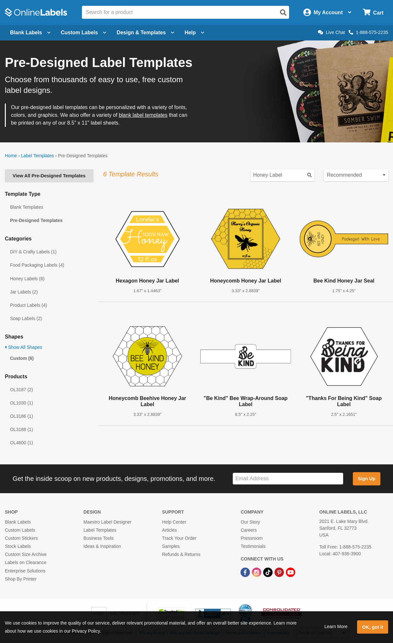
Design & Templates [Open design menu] (145, 32)
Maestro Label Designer (108, 522)
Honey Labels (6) (27, 278)
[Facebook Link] (246, 571)
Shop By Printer (21, 579)
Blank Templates (26, 207)
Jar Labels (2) (24, 291)
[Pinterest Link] (280, 571)
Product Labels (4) (28, 305)
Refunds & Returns (181, 554)
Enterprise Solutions (25, 570)
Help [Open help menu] (194, 32)
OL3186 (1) (21, 416)
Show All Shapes (23, 347)
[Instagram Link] (257, 571)
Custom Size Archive (26, 554)
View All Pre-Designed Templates (49, 175)
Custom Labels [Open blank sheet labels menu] (84, 32)
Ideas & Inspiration (102, 546)
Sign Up (366, 478)
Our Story (250, 522)
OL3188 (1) (21, 429)
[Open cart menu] (373, 12)
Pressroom (252, 538)
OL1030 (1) (21, 402)
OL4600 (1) (21, 442)
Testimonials (253, 546)
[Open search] (283, 12)
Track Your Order (179, 538)
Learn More (336, 626)
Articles (169, 530)
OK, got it (372, 627)
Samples (171, 546)
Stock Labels (18, 546)
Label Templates (37, 155)
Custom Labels (20, 530)
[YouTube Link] (290, 571)
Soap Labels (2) (26, 318)
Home (11, 155)
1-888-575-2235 (368, 32)
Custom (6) (22, 358)
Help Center (174, 522)
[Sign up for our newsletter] (288, 479)
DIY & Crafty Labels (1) (33, 251)
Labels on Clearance (25, 562)
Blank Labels (18, 522)
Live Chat (331, 32)
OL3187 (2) (21, 389)
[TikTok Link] (268, 571)
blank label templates (143, 115)
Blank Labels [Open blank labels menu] (30, 32)
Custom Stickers (21, 538)
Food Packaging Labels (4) (37, 265)
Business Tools (99, 538)
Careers (249, 530)
